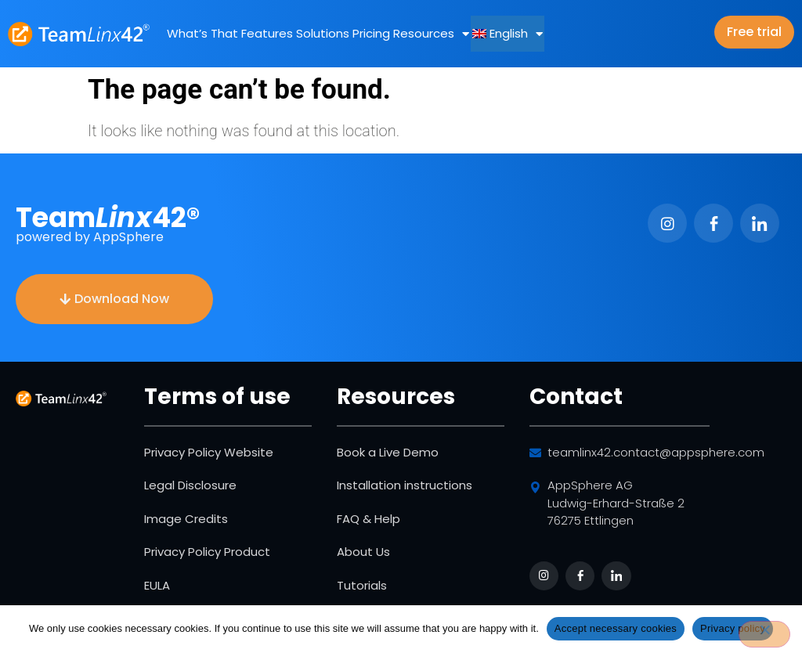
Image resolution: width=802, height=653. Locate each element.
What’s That (202, 33)
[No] (764, 634)
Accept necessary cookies (616, 628)
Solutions (322, 33)
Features (267, 33)
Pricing (371, 33)
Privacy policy (732, 628)
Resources (431, 34)
